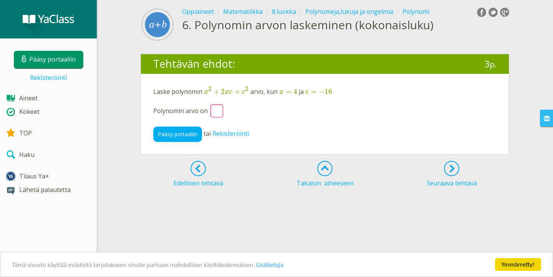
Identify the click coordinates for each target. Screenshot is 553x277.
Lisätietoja (270, 265)
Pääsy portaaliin (177, 134)
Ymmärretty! (518, 264)
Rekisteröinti (48, 78)
